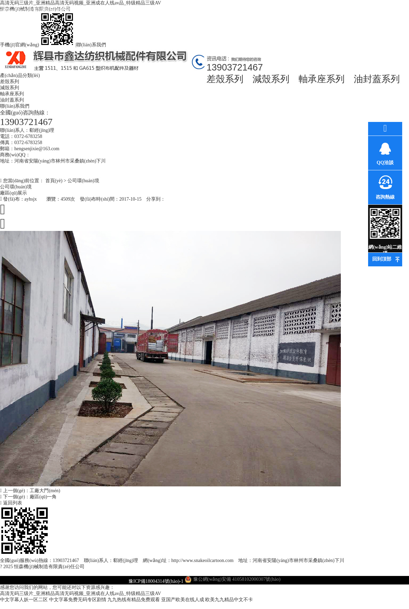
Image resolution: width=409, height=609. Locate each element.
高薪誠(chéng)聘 (306, 16)
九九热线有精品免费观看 (133, 599)
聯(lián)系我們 (91, 44)
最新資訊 (143, 10)
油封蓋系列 (377, 79)
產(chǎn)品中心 (102, 10)
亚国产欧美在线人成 (182, 599)
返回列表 (11, 502)
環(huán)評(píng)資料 (225, 16)
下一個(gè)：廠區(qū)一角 (28, 496)
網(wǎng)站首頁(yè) (20, 16)
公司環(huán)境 (184, 10)
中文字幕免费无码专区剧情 (77, 599)
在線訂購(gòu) (348, 10)
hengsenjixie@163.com (36, 148)
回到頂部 (381, 259)
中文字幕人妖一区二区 (24, 599)
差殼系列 (225, 79)
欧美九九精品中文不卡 (229, 599)
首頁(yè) (54, 180)
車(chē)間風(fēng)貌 (266, 16)
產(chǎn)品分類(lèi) (20, 75)
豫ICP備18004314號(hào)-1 (155, 581)
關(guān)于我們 (61, 10)
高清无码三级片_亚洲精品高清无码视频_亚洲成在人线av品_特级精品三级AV (80, 593)
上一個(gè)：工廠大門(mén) (30, 490)
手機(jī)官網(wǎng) (38, 44)
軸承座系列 (322, 79)
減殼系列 (271, 79)
